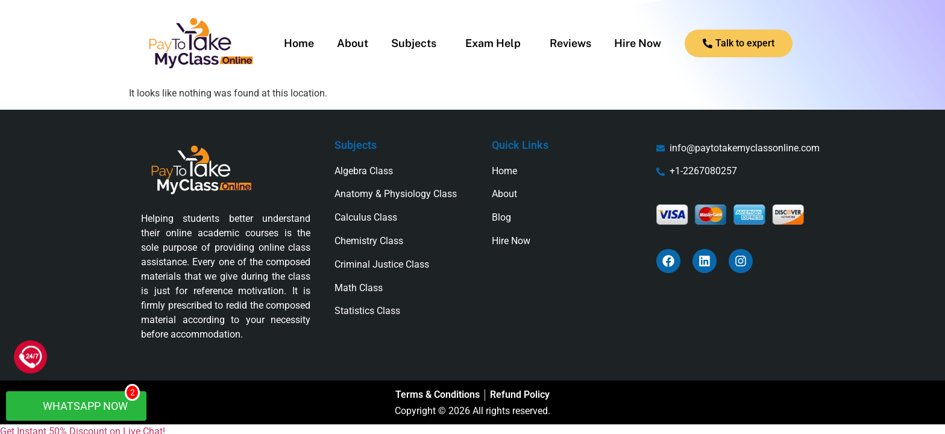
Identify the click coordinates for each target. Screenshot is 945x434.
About (352, 43)
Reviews (570, 43)
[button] (417, 43)
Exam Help (493, 43)
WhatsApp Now (82, 401)
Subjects (413, 43)
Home (299, 43)
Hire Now (637, 43)
